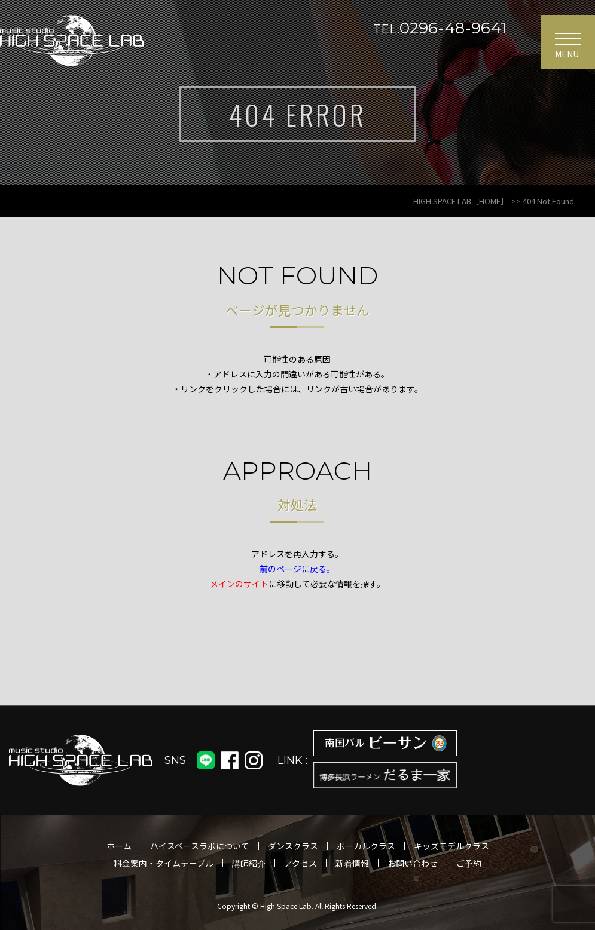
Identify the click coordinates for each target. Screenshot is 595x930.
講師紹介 (249, 863)
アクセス (300, 863)
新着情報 (352, 863)
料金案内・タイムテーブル (163, 863)
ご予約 (468, 863)
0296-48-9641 (439, 28)
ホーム (119, 846)
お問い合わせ (412, 863)
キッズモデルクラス (451, 846)
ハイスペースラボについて (199, 846)
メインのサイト (239, 584)
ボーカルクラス (366, 846)
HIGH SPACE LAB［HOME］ (460, 201)
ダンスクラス (293, 846)
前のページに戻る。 (297, 569)
